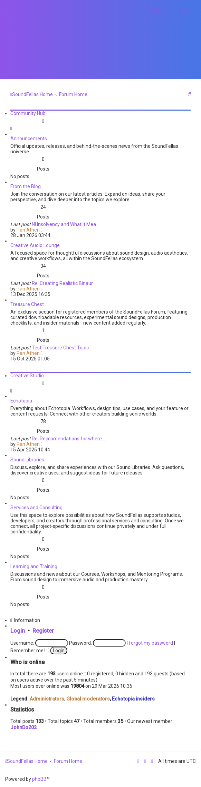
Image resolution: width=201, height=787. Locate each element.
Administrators (47, 699)
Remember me (29, 650)
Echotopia (21, 400)
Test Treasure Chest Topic (60, 347)
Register (43, 630)
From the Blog (25, 186)
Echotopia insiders (133, 699)
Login (17, 630)
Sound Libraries (27, 459)
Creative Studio (27, 375)
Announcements (28, 138)
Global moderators (88, 699)
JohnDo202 (23, 727)
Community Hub (28, 113)
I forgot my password (150, 643)
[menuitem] (45, 10)
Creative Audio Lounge (35, 245)
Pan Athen (28, 230)
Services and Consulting (36, 507)
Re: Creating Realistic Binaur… (64, 283)
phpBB (39, 779)
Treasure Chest (27, 304)
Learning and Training (33, 566)
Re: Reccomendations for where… (68, 438)
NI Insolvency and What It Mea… (65, 224)
